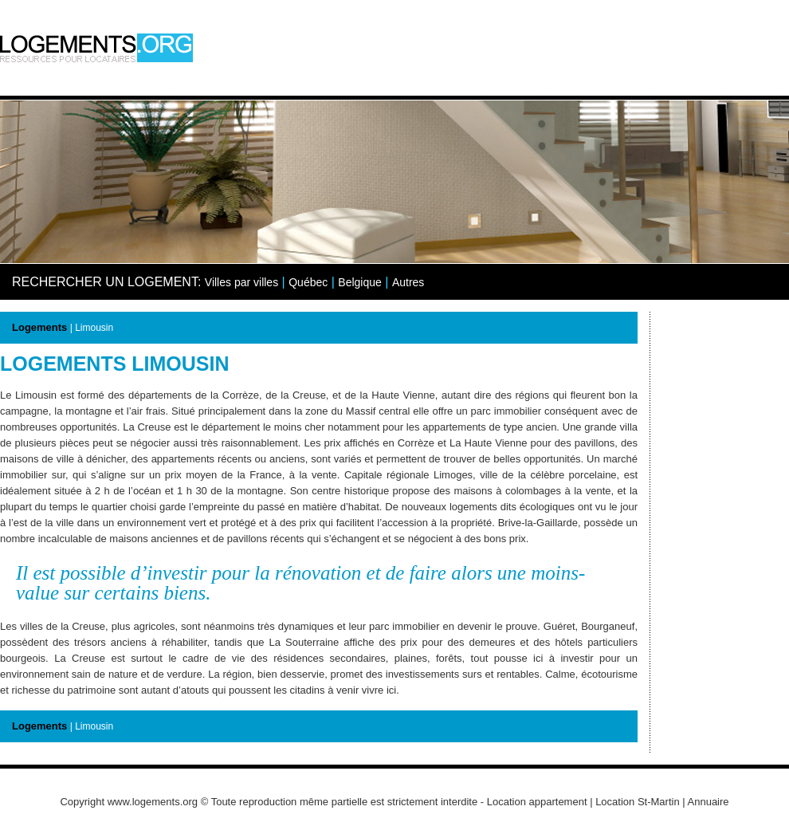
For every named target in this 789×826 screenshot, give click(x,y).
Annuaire (708, 802)
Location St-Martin (637, 802)
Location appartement (537, 802)
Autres (408, 282)
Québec (308, 282)
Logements (39, 327)
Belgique (360, 282)
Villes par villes (241, 282)
